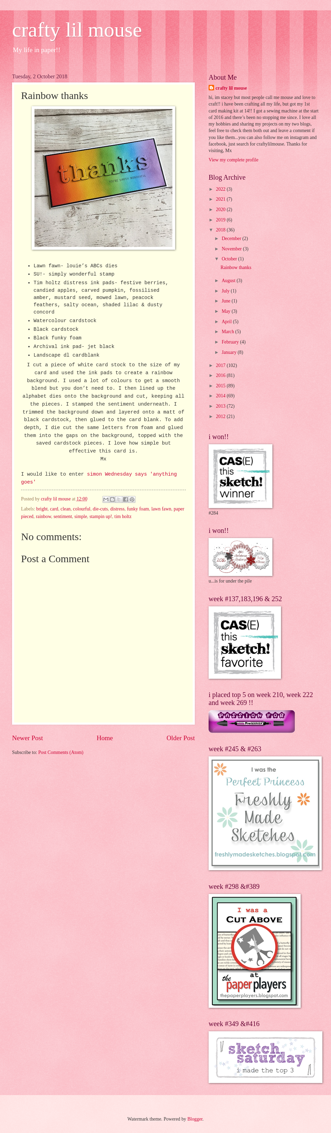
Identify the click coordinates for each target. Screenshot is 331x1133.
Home (105, 738)
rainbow (43, 516)
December (232, 238)
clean (66, 508)
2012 (221, 416)
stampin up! (100, 516)
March (228, 331)
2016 (221, 375)
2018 (221, 229)
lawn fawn (161, 508)
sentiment (62, 516)
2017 (221, 365)
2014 (221, 395)
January (230, 352)
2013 (221, 406)
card (54, 508)
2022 (221, 189)
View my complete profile (233, 159)
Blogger (194, 1119)
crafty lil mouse (77, 29)
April (227, 321)
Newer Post (27, 738)
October (230, 258)
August (229, 280)
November (232, 248)
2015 (221, 385)
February (231, 342)
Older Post (181, 738)
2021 (221, 199)
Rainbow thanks (235, 267)
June (227, 301)
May (227, 311)
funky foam (138, 508)
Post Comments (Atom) (60, 752)
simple (80, 516)
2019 (221, 219)
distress (117, 508)
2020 (221, 209)
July (226, 291)
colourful (82, 508)
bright (42, 508)
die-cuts (100, 508)
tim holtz (122, 516)
